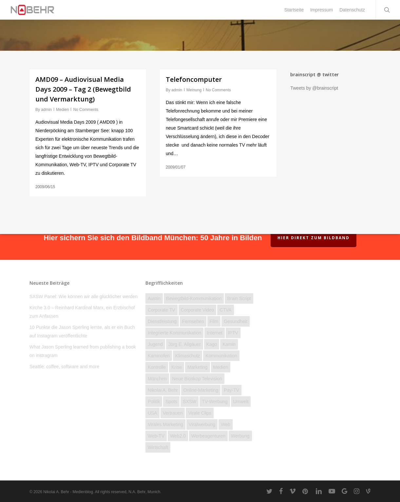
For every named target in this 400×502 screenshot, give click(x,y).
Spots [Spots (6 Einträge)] (171, 401)
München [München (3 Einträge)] (157, 378)
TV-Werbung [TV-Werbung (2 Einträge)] (214, 401)
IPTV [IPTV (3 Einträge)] (233, 332)
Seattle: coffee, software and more (64, 366)
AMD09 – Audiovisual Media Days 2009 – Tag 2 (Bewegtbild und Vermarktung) (83, 89)
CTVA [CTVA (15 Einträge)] (225, 310)
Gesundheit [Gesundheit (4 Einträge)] (235, 321)
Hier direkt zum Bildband (313, 238)
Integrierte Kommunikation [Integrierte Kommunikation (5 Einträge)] (174, 332)
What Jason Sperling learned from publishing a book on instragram (82, 351)
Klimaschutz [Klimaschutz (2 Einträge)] (187, 355)
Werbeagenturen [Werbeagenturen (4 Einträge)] (208, 436)
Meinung (193, 90)
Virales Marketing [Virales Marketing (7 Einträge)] (165, 424)
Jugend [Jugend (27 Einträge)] (155, 344)
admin (46, 109)
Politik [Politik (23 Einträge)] (154, 401)
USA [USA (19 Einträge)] (152, 413)
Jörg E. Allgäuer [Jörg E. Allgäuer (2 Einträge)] (184, 344)
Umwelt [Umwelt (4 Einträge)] (241, 401)
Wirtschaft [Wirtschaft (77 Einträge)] (158, 447)
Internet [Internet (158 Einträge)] (214, 332)
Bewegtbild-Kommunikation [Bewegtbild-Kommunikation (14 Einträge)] (194, 298)
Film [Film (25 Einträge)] (214, 321)
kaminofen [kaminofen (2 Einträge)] (159, 355)
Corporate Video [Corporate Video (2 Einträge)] (197, 310)
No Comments (85, 109)
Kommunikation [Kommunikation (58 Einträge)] (221, 355)
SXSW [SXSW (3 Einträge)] (189, 401)
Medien (62, 109)
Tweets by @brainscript (314, 88)
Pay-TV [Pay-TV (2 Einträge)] (231, 390)
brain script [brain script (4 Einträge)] (239, 298)
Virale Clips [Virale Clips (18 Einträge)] (199, 413)
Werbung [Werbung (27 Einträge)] (240, 436)
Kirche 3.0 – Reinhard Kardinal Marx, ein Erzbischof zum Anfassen (82, 312)
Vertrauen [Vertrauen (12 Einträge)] (173, 413)
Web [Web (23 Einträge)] (225, 424)
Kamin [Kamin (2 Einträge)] (229, 344)
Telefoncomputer (194, 79)
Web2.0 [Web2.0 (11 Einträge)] (178, 436)
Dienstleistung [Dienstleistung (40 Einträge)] (162, 321)
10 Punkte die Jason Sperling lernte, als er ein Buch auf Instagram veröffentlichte (82, 331)
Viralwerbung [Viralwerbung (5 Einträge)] (202, 424)
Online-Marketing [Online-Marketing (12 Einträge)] (201, 390)
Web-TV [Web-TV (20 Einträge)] (156, 436)
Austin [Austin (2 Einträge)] (154, 298)
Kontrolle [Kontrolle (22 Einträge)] (157, 367)
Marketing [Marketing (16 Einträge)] (197, 367)
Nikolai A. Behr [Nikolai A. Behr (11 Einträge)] (163, 390)
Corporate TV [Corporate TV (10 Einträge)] (161, 310)
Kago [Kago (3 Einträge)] (211, 344)
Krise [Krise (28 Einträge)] (176, 367)
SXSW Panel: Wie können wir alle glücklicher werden (83, 296)
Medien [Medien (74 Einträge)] (220, 367)
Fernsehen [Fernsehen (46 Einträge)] (193, 321)
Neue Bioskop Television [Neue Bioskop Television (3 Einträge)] (197, 378)
